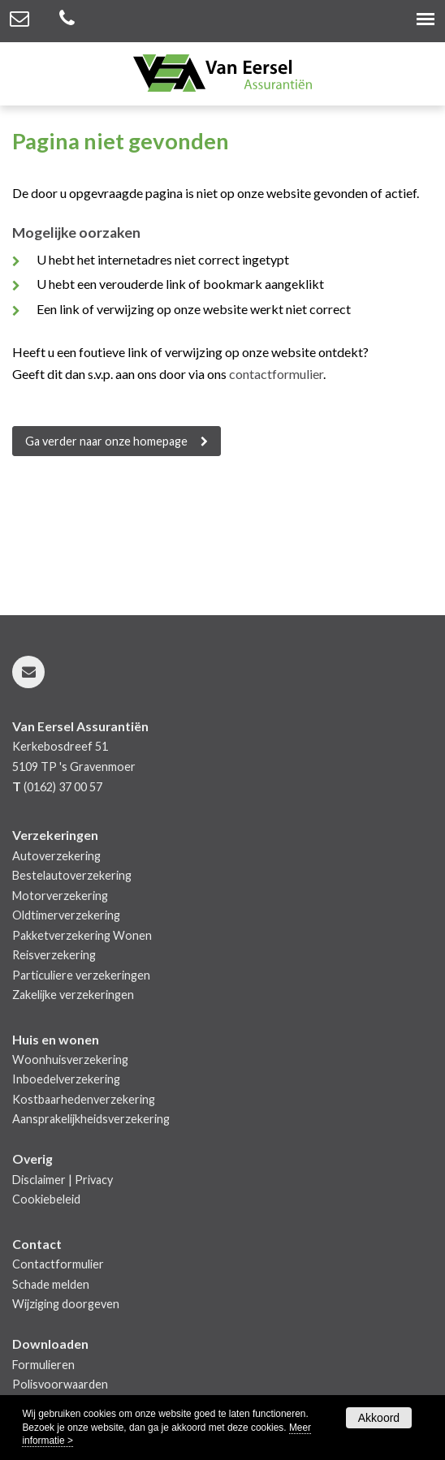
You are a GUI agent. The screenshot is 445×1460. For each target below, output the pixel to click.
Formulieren (43, 1365)
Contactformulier (58, 1264)
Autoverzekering (56, 856)
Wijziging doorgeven (65, 1304)
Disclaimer (39, 1180)
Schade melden (50, 1284)
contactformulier (276, 373)
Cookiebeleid (46, 1199)
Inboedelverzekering (66, 1079)
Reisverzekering (54, 955)
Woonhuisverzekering (70, 1059)
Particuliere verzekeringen (81, 975)
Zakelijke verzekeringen (73, 994)
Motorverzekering (60, 895)
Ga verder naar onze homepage (106, 441)
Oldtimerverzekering (66, 915)
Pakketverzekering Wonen (82, 935)
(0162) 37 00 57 (63, 787)
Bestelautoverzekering (72, 875)
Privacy (94, 1180)
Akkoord (379, 1417)
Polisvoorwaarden (60, 1384)
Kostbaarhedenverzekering (83, 1099)
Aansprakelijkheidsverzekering (91, 1119)
